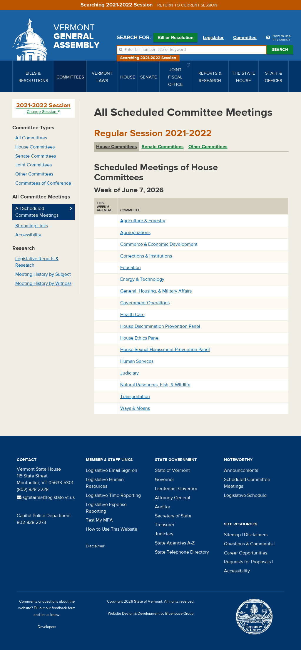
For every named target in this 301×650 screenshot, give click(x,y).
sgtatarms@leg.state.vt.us (46, 497)
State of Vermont (172, 470)
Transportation (135, 397)
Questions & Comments (248, 544)
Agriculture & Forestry (142, 221)
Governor (164, 479)
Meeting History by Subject (43, 274)
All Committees (31, 138)
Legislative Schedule (245, 495)
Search (280, 49)
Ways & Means (135, 408)
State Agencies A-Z (175, 543)
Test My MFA (99, 520)
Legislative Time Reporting (113, 495)
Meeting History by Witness (43, 283)
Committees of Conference (43, 183)
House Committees (35, 147)
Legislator (213, 38)
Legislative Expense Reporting (106, 508)
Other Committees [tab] (208, 147)
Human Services (136, 361)
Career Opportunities (245, 553)
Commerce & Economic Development (159, 244)
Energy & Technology (142, 279)
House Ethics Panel (140, 338)
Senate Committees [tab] (163, 147)
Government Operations (145, 303)
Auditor (162, 507)
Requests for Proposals (247, 562)
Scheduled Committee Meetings (247, 483)
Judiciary (129, 373)
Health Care (132, 315)
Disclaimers (255, 535)
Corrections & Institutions (146, 256)
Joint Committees (33, 165)
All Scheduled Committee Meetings (36, 211)
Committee (245, 38)
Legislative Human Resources (105, 483)
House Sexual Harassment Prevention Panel (165, 349)
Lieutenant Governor (176, 489)
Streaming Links (31, 226)
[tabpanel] (191, 284)
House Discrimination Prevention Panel (160, 326)
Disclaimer (95, 546)
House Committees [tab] (116, 147)
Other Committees (34, 174)
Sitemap (232, 535)
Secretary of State (173, 516)
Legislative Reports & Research (36, 262)
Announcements (241, 470)
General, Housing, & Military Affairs (156, 291)
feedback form (64, 608)
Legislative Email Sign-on (111, 470)
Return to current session (187, 5)
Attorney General (172, 498)
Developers (47, 626)
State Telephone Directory (182, 552)
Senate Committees (35, 156)
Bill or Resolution (175, 38)
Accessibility (28, 235)
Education (130, 267)
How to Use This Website (111, 529)
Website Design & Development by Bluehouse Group (150, 613)
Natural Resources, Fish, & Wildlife (155, 385)
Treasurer (164, 525)
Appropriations (135, 232)
